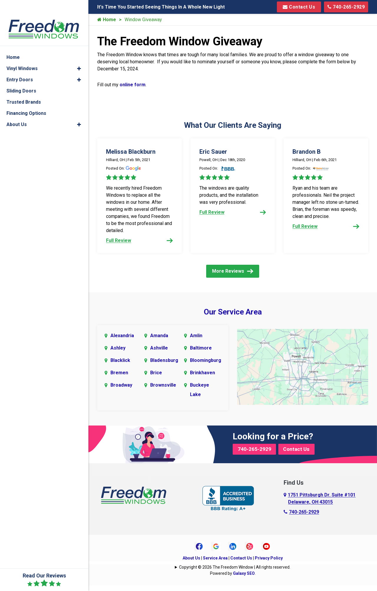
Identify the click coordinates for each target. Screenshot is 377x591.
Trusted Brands (23, 88)
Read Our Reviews (44, 579)
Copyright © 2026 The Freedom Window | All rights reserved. (234, 573)
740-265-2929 (346, 7)
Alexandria (122, 341)
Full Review (139, 240)
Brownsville (163, 391)
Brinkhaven (202, 378)
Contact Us (299, 7)
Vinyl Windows (22, 54)
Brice (156, 378)
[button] (79, 54)
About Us (191, 564)
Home (106, 19)
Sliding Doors (21, 77)
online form (132, 84)
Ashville (159, 354)
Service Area (215, 564)
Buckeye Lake (199, 395)
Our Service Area (233, 317)
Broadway (121, 391)
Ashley (117, 354)
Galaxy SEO (244, 579)
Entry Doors (19, 65)
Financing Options (26, 99)
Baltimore (201, 354)
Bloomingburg (205, 366)
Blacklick (120, 366)
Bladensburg (164, 366)
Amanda (159, 341)
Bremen (119, 378)
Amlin (196, 341)
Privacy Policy (269, 564)
